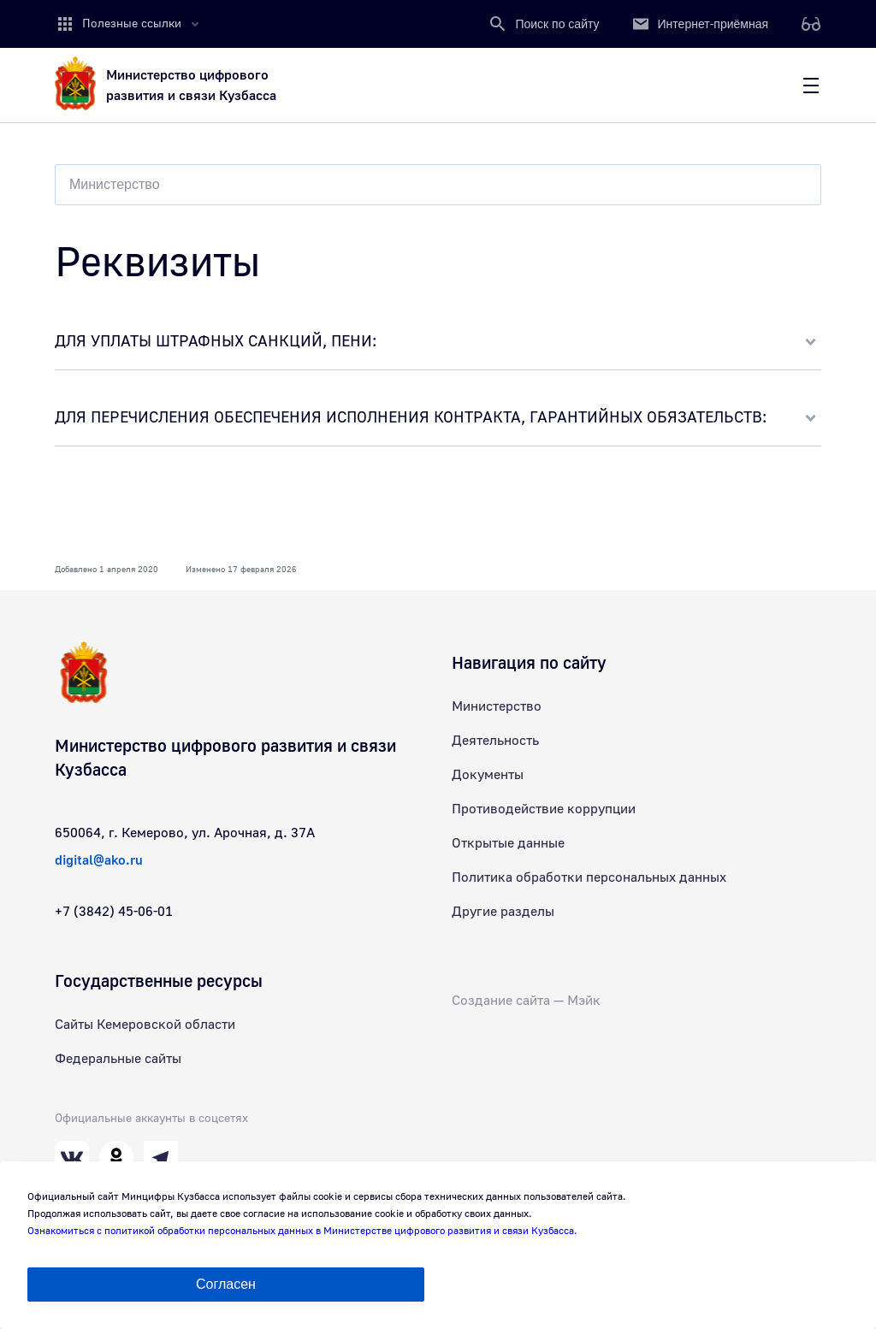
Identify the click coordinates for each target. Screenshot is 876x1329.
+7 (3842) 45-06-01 (114, 911)
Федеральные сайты (118, 1058)
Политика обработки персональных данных (589, 877)
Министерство (497, 706)
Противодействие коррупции (544, 809)
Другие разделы (503, 911)
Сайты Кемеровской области (145, 1024)
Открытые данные (508, 843)
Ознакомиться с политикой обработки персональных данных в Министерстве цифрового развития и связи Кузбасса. (302, 1231)
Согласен (226, 1284)
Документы (488, 774)
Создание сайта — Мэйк (526, 1000)
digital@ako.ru (99, 860)
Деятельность (495, 740)
